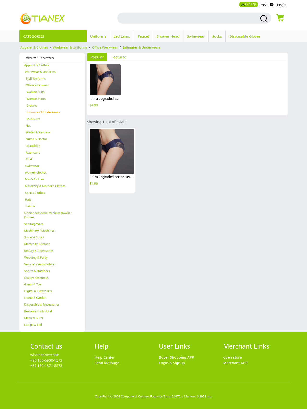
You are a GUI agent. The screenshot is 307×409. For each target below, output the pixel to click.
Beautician (32, 146)
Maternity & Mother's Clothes (44, 186)
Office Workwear (36, 85)
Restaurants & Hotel (38, 311)
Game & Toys (33, 284)
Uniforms (98, 36)
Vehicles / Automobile (39, 264)
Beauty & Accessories (38, 251)
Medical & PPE (34, 318)
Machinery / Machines (39, 231)
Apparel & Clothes (36, 65)
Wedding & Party (35, 257)
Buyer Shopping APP (176, 357)
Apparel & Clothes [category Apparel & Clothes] (34, 47)
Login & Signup (172, 362)
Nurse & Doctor (35, 139)
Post (263, 4)
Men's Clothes (34, 179)
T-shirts (29, 206)
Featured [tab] (119, 56)
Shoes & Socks (34, 237)
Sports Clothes (34, 193)
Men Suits (32, 119)
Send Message (106, 362)
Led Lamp (122, 36)
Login (282, 4)
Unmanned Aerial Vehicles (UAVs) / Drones (48, 215)
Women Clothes (35, 173)
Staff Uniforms (35, 79)
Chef (28, 159)
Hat (27, 126)
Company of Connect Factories (142, 396)
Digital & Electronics (38, 291)
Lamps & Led (33, 325)
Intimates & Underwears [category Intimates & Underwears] (142, 47)
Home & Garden (35, 298)
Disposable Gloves (244, 36)
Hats (27, 199)
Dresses (30, 105)
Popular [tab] (97, 56)
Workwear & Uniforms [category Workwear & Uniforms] (70, 47)
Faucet (143, 36)
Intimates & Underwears (42, 112)
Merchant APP (235, 362)
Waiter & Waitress (37, 132)
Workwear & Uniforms (39, 72)
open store (232, 357)
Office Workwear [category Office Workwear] (105, 47)
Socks (217, 36)
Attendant (32, 152)
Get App (248, 4)
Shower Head (168, 36)
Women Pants (35, 99)
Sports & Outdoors (37, 271)
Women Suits (34, 92)
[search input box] (185, 18)
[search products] (263, 19)
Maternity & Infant (37, 244)
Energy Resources (36, 278)
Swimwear (196, 36)
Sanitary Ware (33, 224)
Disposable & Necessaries (41, 304)
